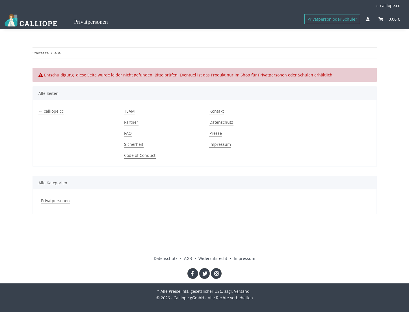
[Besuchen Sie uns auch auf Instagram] (216, 273)
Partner (131, 122)
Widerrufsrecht (213, 258)
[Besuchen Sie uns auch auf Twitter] (204, 273)
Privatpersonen (55, 200)
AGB (188, 258)
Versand (242, 291)
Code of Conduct (139, 155)
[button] (368, 19)
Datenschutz (221, 122)
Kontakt (216, 111)
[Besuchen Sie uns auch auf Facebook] (192, 273)
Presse (215, 133)
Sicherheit (133, 144)
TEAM (129, 111)
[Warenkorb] (389, 19)
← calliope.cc (387, 5)
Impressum (220, 144)
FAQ (128, 133)
